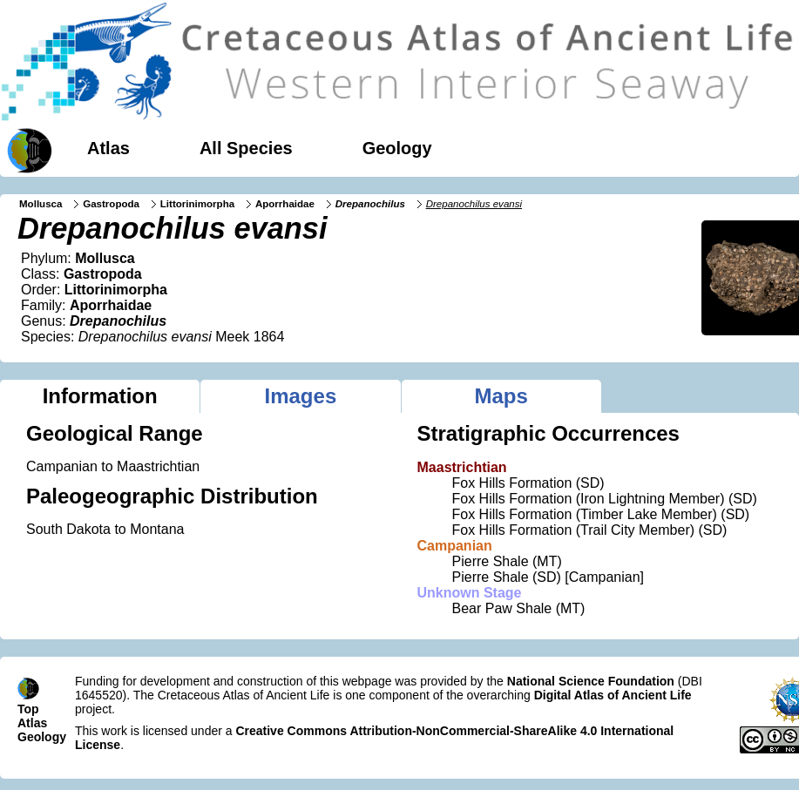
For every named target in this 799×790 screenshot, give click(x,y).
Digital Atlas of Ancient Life (613, 695)
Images (301, 396)
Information (100, 396)
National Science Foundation (590, 681)
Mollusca (40, 204)
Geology (397, 148)
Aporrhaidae (285, 204)
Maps (500, 396)
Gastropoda (111, 204)
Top (28, 709)
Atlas (108, 148)
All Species (246, 148)
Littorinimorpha (197, 204)
